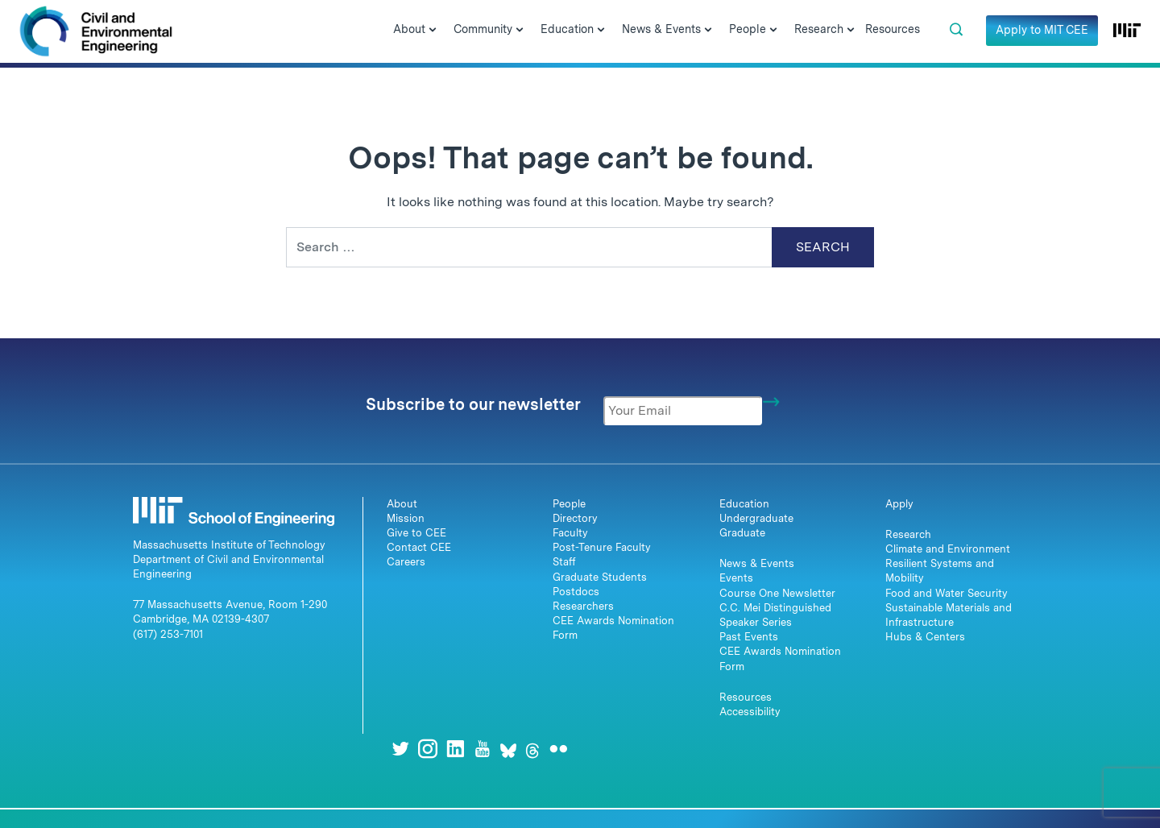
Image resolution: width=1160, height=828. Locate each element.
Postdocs (576, 592)
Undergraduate (756, 518)
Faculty (570, 533)
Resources (745, 697)
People (569, 504)
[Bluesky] (508, 748)
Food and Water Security (946, 593)
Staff (564, 562)
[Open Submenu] (432, 31)
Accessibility (750, 712)
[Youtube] (482, 748)
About (402, 504)
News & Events (756, 563)
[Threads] (532, 748)
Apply (899, 504)
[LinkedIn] (455, 748)
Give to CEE (416, 533)
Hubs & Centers (925, 637)
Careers (406, 562)
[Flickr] (558, 748)
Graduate (742, 533)
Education (744, 504)
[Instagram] (427, 748)
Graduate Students (600, 577)
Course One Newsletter (777, 593)
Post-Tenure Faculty (602, 547)
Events (736, 578)
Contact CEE (419, 547)
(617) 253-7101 (168, 634)
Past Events (748, 637)
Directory (575, 518)
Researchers (583, 606)
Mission (406, 518)
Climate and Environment (947, 549)
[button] (956, 29)
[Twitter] (400, 748)
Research (908, 534)
